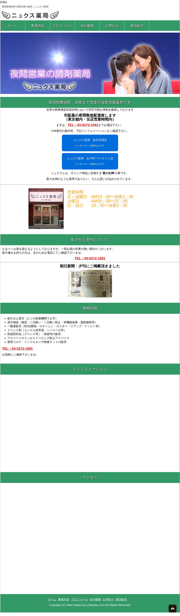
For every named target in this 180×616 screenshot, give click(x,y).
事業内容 (37, 26)
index (3, 1)
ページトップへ (172, 608)
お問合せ (112, 26)
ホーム (13, 26)
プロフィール (62, 26)
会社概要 (87, 26)
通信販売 (136, 26)
